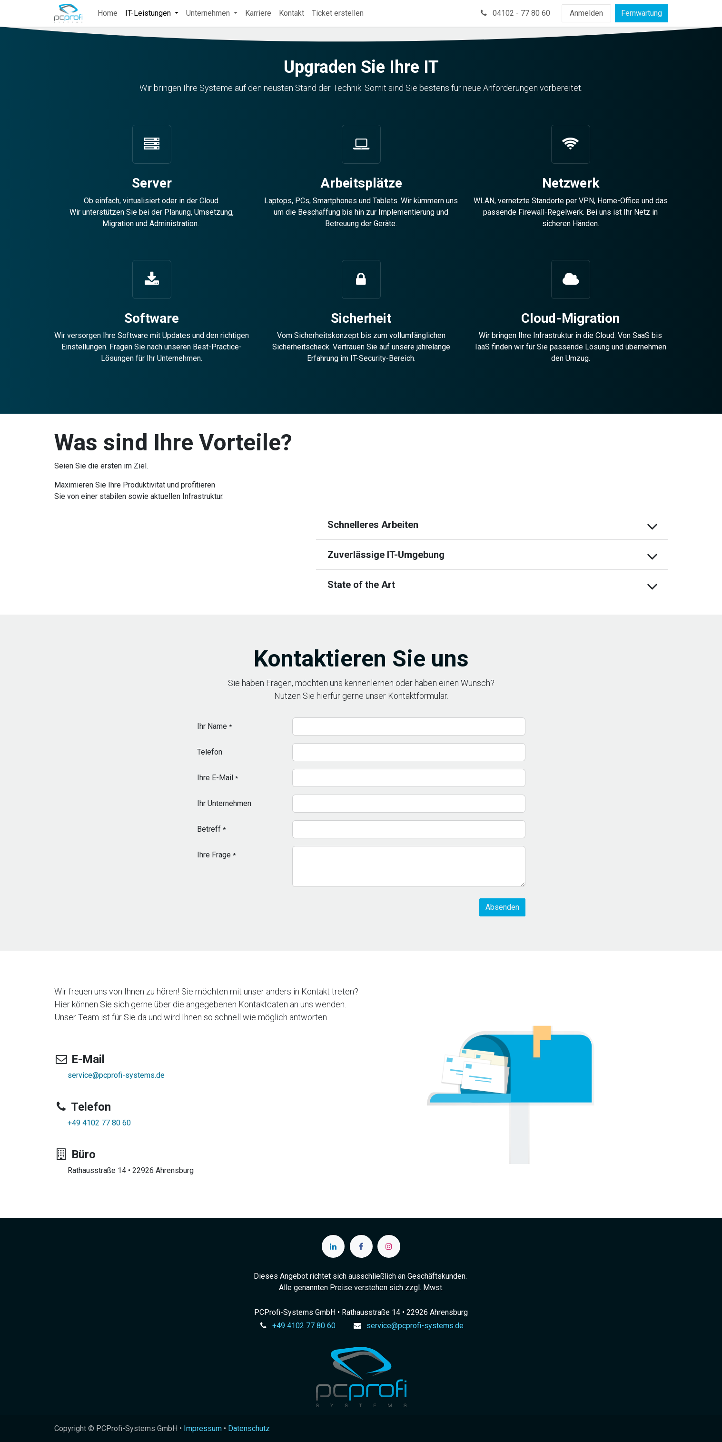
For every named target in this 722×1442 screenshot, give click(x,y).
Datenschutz (249, 1428)
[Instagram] (388, 1246)
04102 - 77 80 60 (514, 13)
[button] (502, 907)
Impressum (203, 1428)
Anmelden (586, 13)
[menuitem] (107, 13)
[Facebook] (361, 1246)
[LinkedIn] (333, 1246)
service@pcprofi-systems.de (116, 1075)
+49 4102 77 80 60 (99, 1122)
